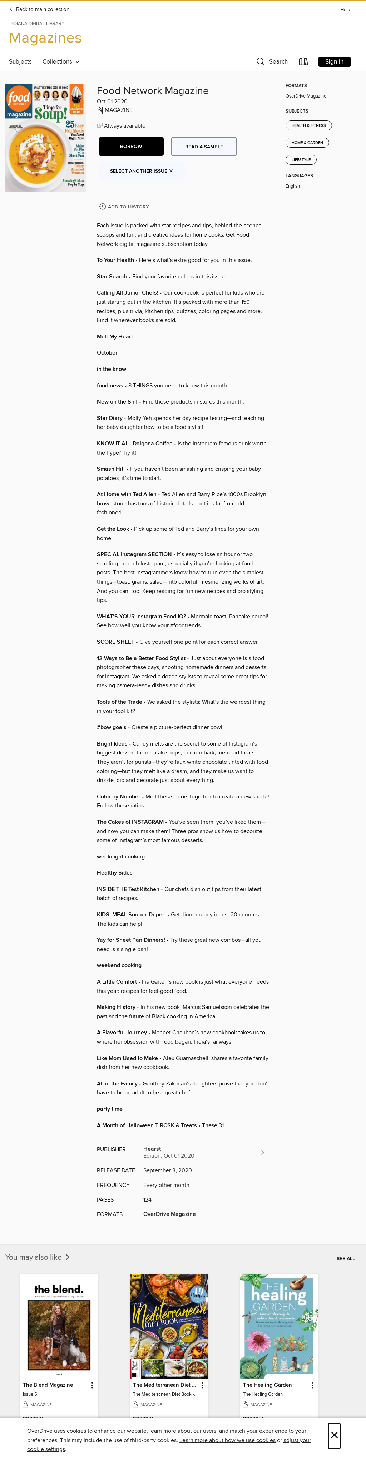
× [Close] (334, 1436)
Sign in (334, 62)
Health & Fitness (309, 125)
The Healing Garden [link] (267, 1385)
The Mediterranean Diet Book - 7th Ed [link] (165, 1385)
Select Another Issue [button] (142, 171)
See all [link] (346, 1259)
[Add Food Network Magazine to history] (125, 207)
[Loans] (304, 63)
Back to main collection (39, 9)
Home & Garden (307, 142)
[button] (271, 63)
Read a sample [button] (204, 147)
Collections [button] (61, 62)
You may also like (38, 1257)
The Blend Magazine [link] (48, 1385)
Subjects (20, 62)
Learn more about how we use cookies (227, 1440)
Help (345, 10)
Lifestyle (301, 160)
